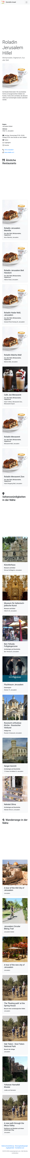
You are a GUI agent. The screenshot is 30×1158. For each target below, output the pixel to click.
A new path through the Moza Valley (14, 1124)
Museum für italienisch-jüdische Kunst (14, 604)
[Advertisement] (15, 23)
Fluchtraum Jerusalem (13, 684)
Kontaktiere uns (19, 1148)
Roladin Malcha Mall (13, 355)
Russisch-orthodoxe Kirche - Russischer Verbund (12, 725)
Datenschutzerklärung (8, 1146)
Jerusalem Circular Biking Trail (12, 927)
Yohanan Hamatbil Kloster (12, 1086)
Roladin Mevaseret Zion (14, 477)
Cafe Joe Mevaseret (12, 395)
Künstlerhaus (9, 565)
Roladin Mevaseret (12, 437)
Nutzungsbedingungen (21, 1146)
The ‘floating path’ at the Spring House (14, 1004)
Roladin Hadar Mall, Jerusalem (12, 314)
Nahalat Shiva (10, 804)
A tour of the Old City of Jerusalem (14, 889)
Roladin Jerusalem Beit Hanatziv (14, 271)
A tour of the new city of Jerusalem (14, 966)
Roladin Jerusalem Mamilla (12, 229)
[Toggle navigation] (26, 2)
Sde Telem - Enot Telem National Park (14, 1045)
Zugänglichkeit (10, 1148)
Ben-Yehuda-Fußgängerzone (11, 645)
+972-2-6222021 (9, 150)
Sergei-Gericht (10, 766)
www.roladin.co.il (9, 152)
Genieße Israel (11, 2)
